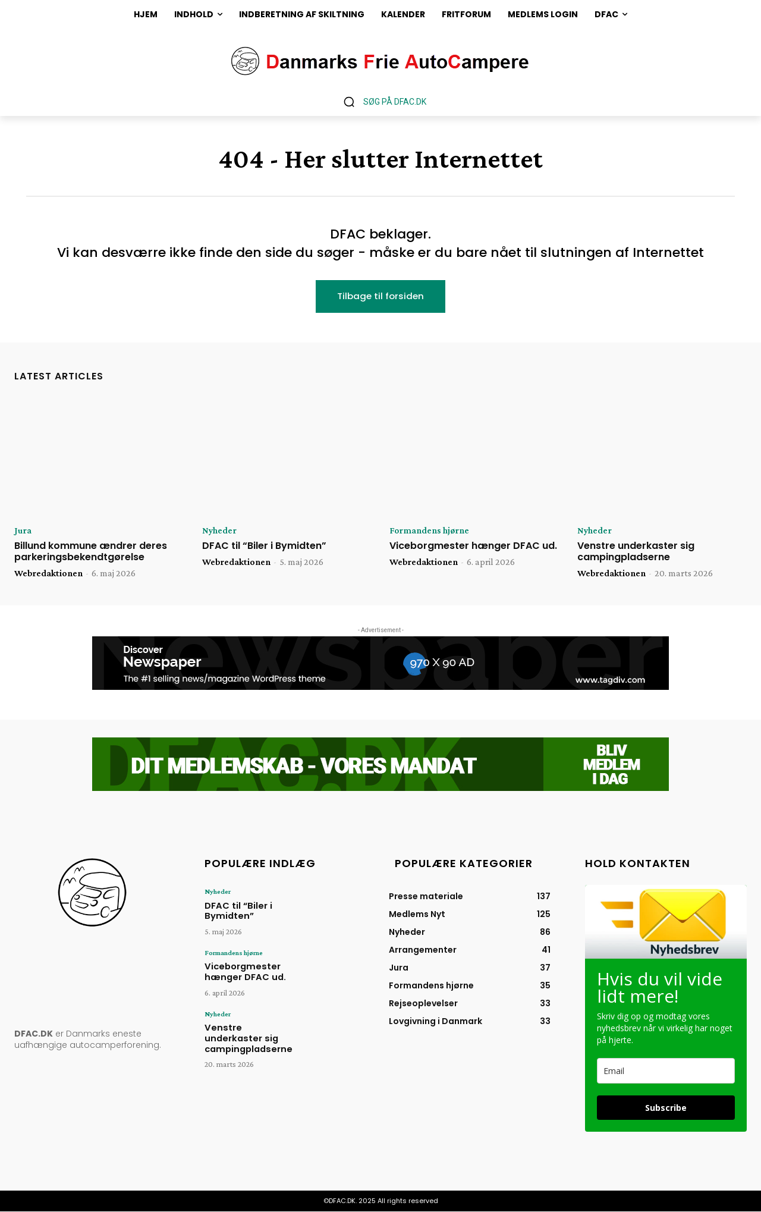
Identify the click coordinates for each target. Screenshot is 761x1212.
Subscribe (666, 1108)
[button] (380, 101)
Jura (23, 531)
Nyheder (219, 531)
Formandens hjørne (429, 531)
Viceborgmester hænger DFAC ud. (473, 546)
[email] (666, 1071)
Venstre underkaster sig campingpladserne (635, 551)
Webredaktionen (48, 574)
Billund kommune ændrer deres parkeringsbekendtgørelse (90, 551)
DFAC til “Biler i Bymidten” (264, 546)
